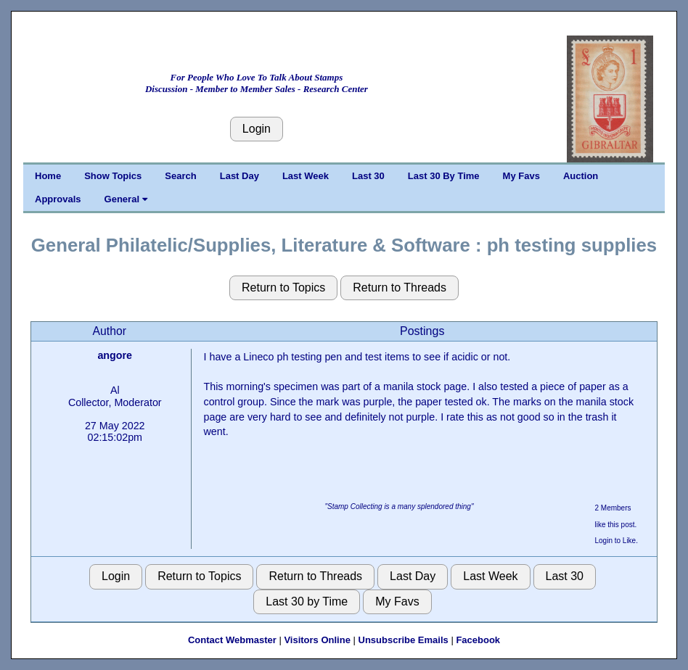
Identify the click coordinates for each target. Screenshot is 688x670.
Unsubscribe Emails (404, 639)
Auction (580, 175)
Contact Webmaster (232, 639)
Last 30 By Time (444, 175)
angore (114, 355)
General (126, 199)
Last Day (239, 175)
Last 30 (368, 175)
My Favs (521, 175)
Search (180, 175)
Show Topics (113, 175)
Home (48, 175)
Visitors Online (317, 639)
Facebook (478, 639)
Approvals (58, 199)
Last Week (305, 175)
